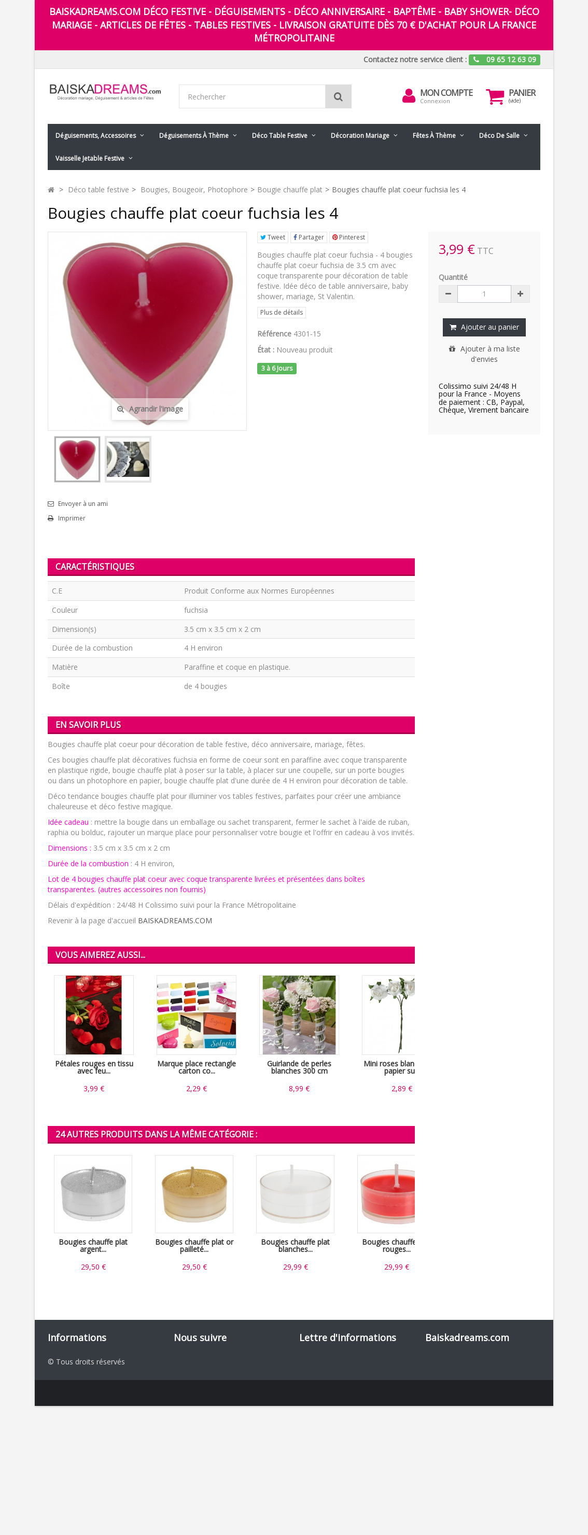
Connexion (435, 101)
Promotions (68, 1361)
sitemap (61, 1475)
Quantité (453, 277)
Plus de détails (281, 312)
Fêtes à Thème (434, 135)
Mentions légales (76, 1413)
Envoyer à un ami (83, 504)
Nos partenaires (75, 1444)
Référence (274, 334)
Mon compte (446, 93)
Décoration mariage (360, 135)
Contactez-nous (74, 1392)
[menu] (408, 96)
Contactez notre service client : (415, 59)
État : (265, 350)
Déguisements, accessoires (95, 135)
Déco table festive (279, 135)
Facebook (203, 1361)
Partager (308, 237)
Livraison (63, 1402)
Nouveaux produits (79, 1371)
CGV (55, 1423)
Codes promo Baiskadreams (96, 1454)
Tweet (272, 237)
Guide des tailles (75, 1465)
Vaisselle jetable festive (89, 158)
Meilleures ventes (77, 1382)
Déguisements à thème (194, 135)
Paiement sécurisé (78, 1434)
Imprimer (72, 518)
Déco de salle (499, 135)
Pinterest (348, 237)
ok (404, 1416)
